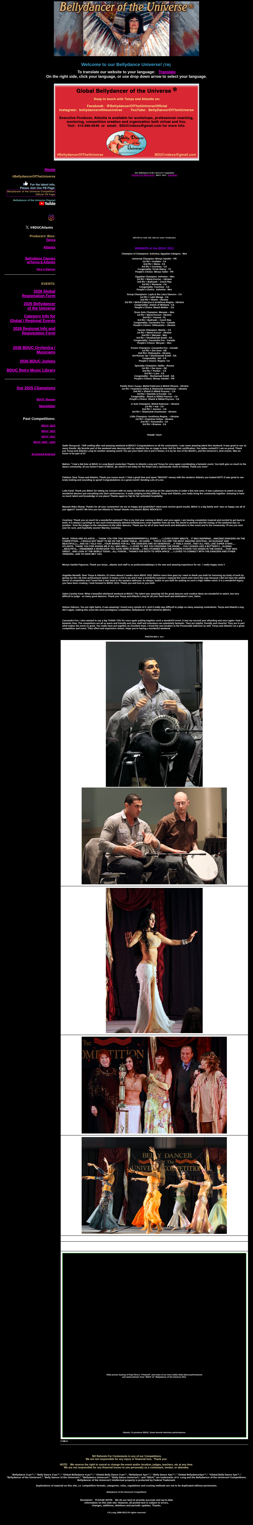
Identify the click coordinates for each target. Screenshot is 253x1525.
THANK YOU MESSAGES (143, 175)
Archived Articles (43, 454)
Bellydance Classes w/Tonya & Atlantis (40, 260)
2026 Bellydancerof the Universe (39, 305)
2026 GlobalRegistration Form (38, 293)
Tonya (50, 240)
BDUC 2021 (48, 436)
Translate (166, 72)
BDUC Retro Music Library (31, 370)
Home (50, 169)
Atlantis (49, 247)
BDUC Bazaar (46, 399)
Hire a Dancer (46, 269)
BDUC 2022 (48, 431)
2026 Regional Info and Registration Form (34, 330)
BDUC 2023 (48, 425)
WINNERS (172, 175)
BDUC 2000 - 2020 (44, 442)
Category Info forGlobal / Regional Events (32, 318)
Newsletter (47, 406)
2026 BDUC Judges (37, 361)
